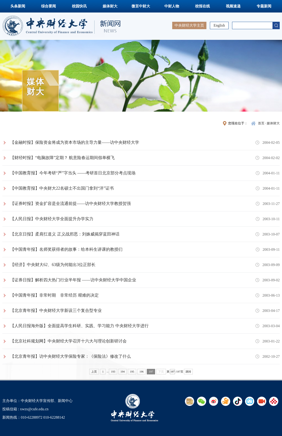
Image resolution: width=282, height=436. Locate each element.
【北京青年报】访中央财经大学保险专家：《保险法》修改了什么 (70, 356)
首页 (261, 123)
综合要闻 (48, 6)
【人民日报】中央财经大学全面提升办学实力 (51, 218)
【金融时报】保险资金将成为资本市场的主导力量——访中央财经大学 (74, 142)
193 (113, 371)
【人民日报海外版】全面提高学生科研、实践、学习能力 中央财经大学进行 (79, 325)
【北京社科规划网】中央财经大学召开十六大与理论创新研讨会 (68, 341)
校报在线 (202, 6)
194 (122, 371)
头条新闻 (17, 6)
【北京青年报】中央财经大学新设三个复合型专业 (56, 310)
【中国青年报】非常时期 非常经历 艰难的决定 (54, 295)
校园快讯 (79, 6)
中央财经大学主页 (189, 25)
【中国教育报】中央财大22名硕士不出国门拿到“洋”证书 (62, 188)
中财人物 (171, 6)
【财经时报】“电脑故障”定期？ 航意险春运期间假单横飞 (62, 157)
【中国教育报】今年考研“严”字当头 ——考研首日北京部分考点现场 (72, 173)
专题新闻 (264, 6)
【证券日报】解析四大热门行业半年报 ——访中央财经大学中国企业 (73, 280)
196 (141, 371)
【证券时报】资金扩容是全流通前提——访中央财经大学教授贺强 (70, 203)
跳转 (188, 371)
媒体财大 (110, 6)
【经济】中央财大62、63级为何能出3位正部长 (52, 264)
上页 (94, 371)
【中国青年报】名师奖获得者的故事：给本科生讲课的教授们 (66, 249)
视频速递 (233, 6)
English (219, 25)
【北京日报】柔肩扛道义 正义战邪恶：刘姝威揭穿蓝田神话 (65, 234)
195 (132, 371)
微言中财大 (141, 6)
